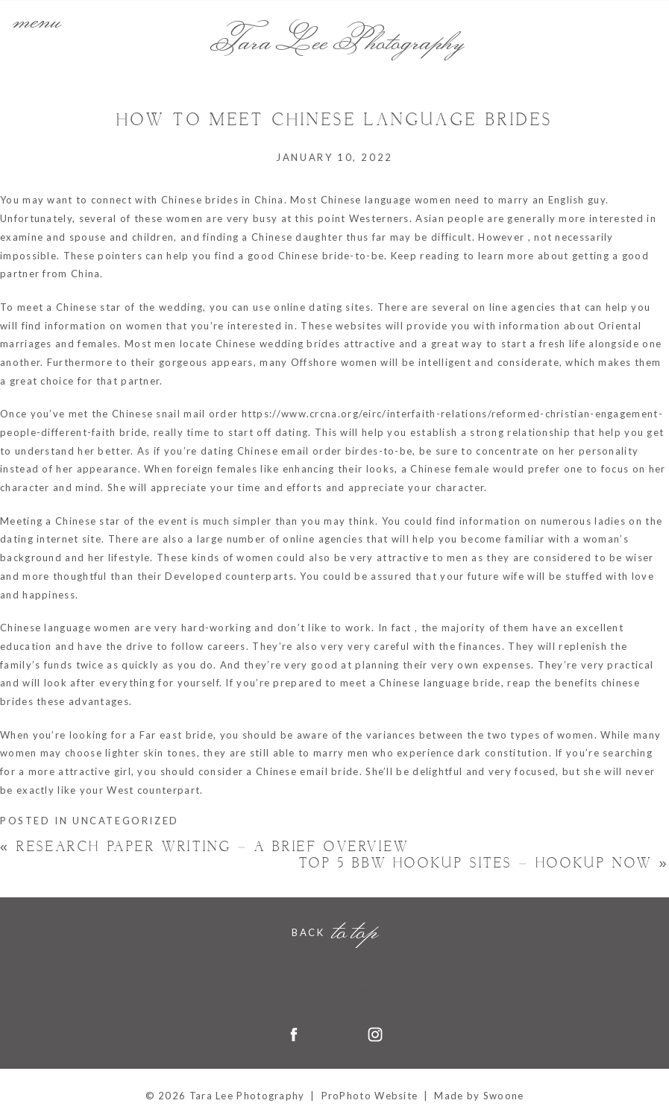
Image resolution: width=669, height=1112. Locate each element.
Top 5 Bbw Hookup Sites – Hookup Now (484, 863)
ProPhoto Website (369, 1096)
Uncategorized (125, 821)
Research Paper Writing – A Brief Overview (204, 847)
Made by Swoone (479, 1096)
